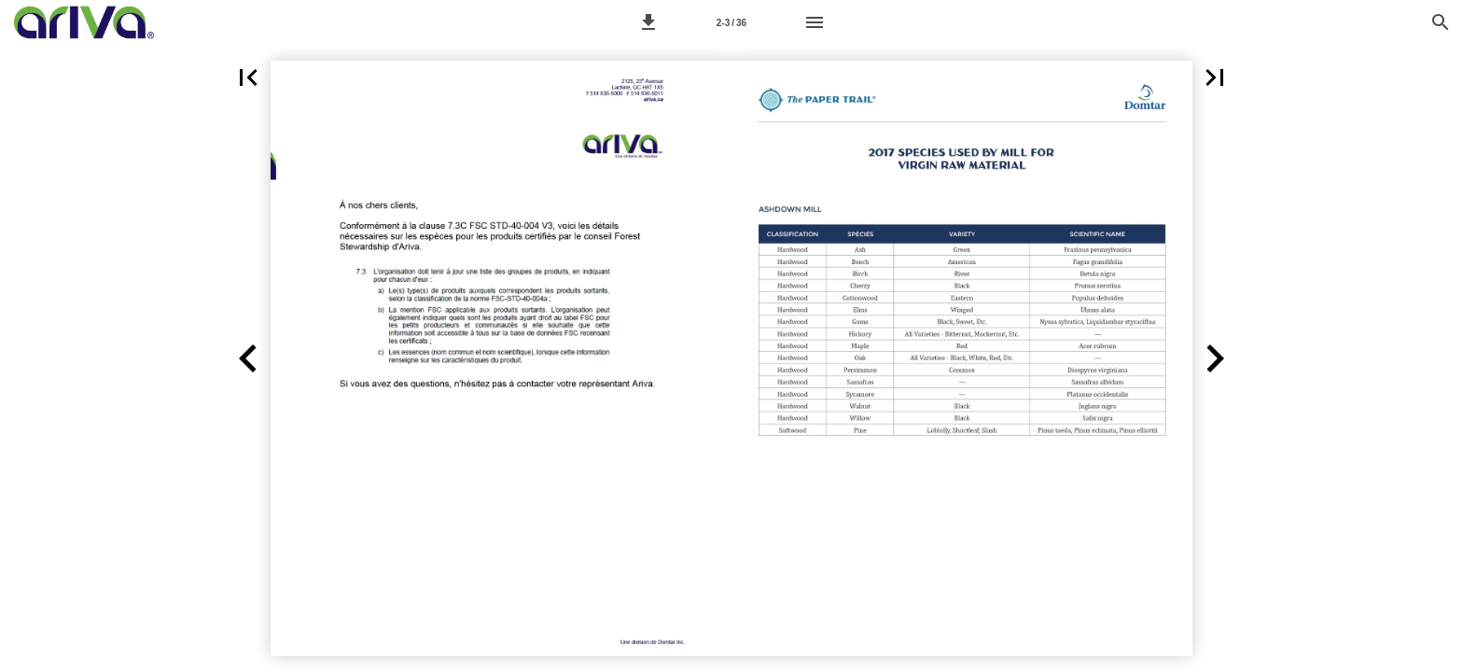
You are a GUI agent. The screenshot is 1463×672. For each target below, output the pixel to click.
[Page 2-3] (731, 22)
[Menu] (814, 22)
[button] (648, 22)
